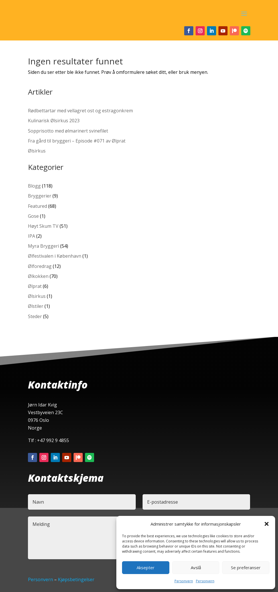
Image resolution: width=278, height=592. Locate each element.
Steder (35, 316)
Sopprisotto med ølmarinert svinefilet (68, 131)
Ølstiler (35, 306)
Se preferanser (246, 567)
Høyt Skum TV (43, 226)
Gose (33, 216)
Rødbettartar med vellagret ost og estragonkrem (80, 110)
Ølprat (35, 286)
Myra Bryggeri (43, 246)
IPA (31, 236)
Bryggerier (39, 196)
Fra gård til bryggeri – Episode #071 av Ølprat (76, 141)
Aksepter (146, 567)
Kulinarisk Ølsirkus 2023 (54, 120)
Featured (37, 206)
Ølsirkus (37, 151)
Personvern (183, 581)
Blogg (34, 186)
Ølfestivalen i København (54, 256)
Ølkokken (38, 276)
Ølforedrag (40, 266)
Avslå (196, 567)
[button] (266, 524)
